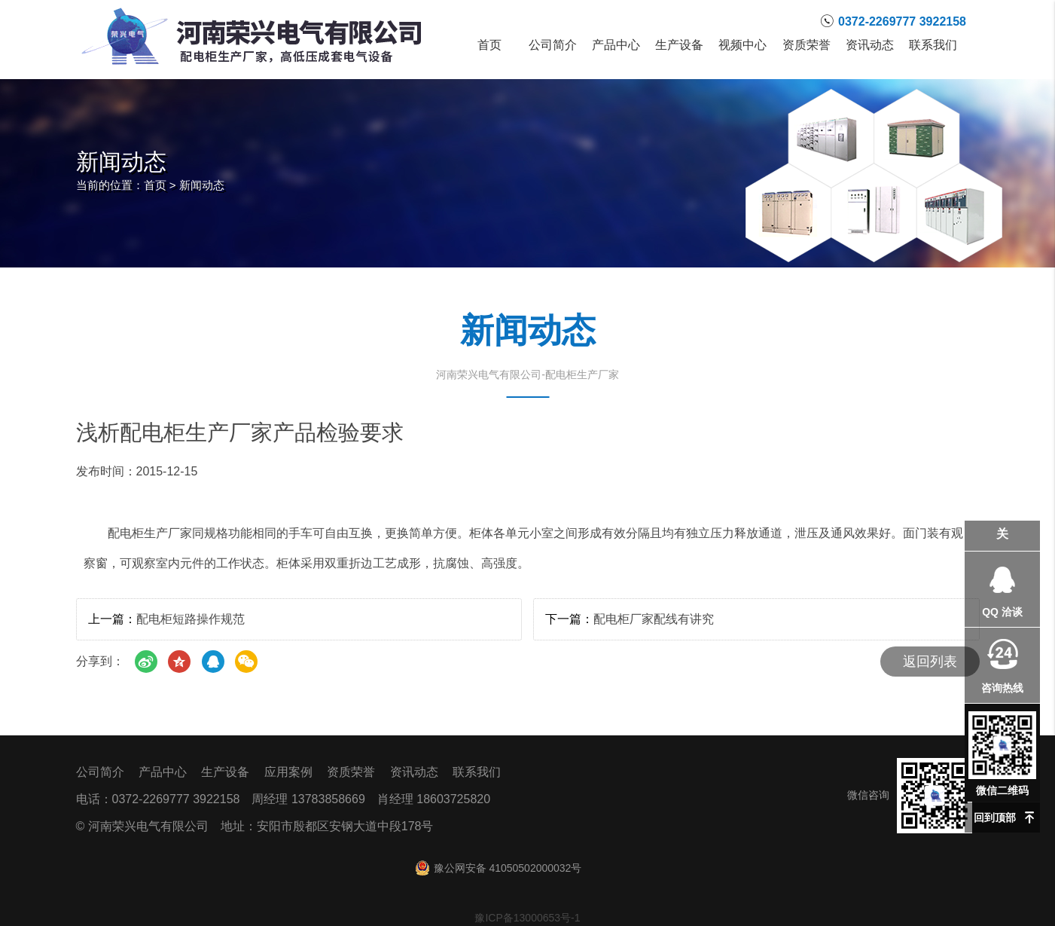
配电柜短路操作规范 (190, 619)
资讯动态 (869, 45)
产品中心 (616, 45)
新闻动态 (201, 185)
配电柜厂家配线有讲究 (653, 619)
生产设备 (679, 45)
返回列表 (930, 661)
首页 (489, 45)
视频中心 (742, 45)
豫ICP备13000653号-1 (527, 918)
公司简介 (552, 45)
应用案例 (288, 772)
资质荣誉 (806, 45)
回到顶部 (995, 817)
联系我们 (933, 45)
